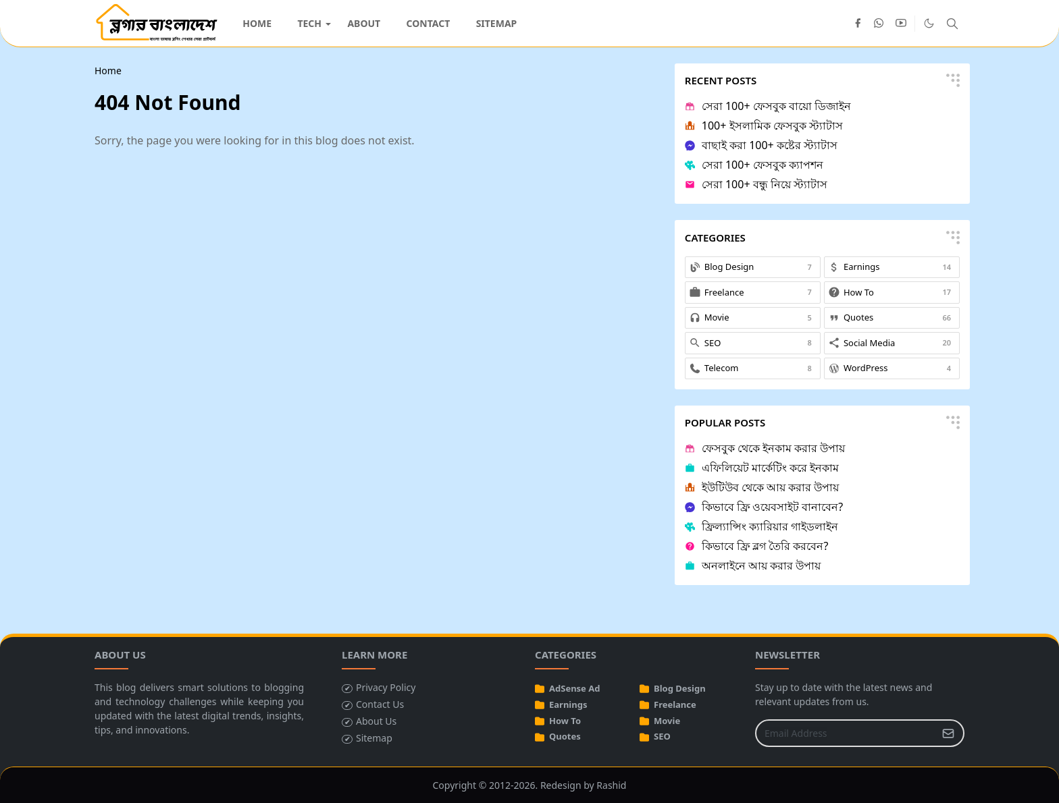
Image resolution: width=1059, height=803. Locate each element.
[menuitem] (257, 23)
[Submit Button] (948, 733)
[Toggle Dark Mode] (929, 23)
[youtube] (901, 24)
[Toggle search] (952, 23)
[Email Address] (845, 733)
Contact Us (380, 704)
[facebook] (858, 24)
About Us (376, 721)
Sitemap (374, 737)
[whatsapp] (879, 24)
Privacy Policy (385, 687)
